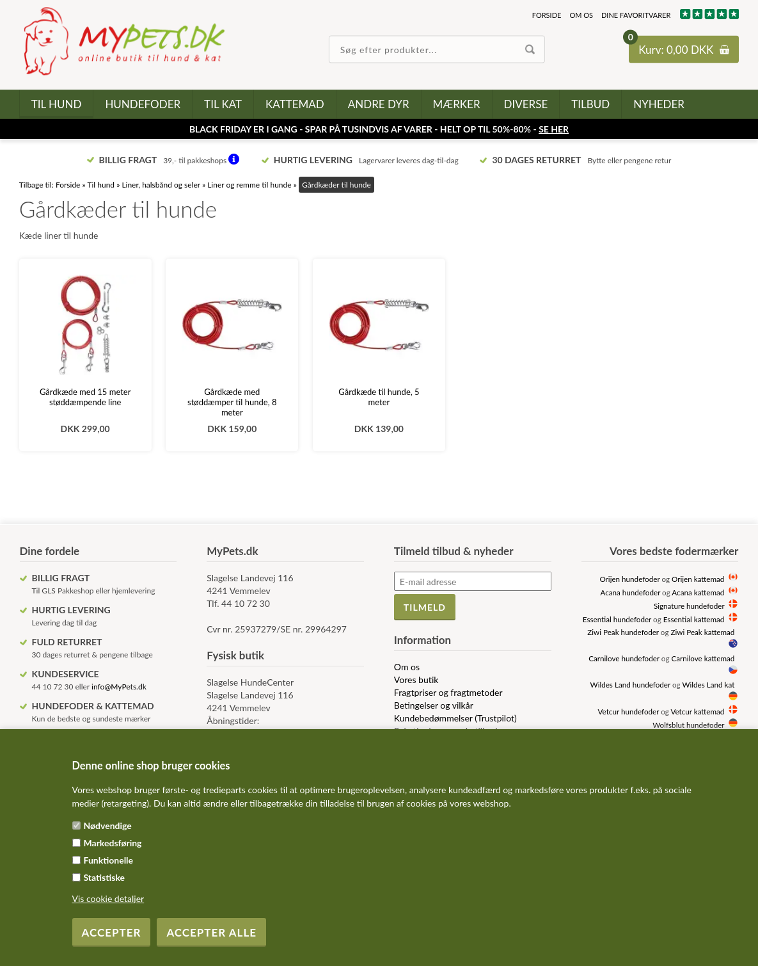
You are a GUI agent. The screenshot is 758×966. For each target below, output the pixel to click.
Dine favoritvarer (635, 15)
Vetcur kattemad (697, 711)
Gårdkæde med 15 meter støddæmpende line (85, 397)
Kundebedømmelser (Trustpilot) (455, 717)
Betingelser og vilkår (433, 705)
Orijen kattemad (698, 578)
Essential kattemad (694, 619)
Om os (581, 15)
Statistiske (104, 877)
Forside (547, 15)
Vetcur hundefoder (628, 711)
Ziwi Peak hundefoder (623, 631)
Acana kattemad (698, 592)
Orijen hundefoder (629, 578)
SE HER (554, 129)
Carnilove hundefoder (623, 658)
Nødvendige (108, 825)
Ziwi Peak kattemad (702, 631)
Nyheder (658, 104)
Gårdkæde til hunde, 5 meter (378, 397)
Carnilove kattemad (702, 658)
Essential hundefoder (617, 619)
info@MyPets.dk (118, 686)
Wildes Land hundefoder (630, 684)
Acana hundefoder (630, 592)
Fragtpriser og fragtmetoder (448, 692)
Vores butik (416, 679)
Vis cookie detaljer (108, 898)
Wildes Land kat (708, 684)
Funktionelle (109, 860)
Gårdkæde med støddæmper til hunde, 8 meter (231, 402)
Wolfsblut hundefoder (688, 724)
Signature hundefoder (689, 605)
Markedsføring (113, 842)
